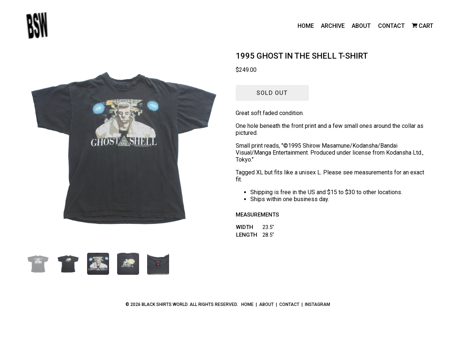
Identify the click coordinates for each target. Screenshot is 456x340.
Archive (333, 25)
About (361, 25)
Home (306, 25)
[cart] (422, 25)
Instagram (317, 304)
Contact (391, 25)
